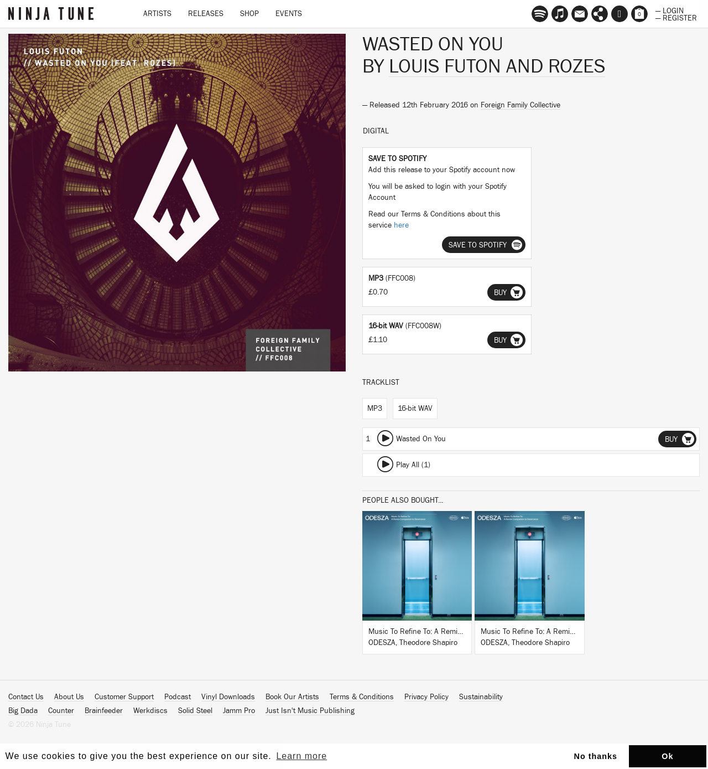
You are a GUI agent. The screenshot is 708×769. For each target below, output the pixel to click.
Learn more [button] (301, 756)
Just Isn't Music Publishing (310, 711)
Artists (157, 14)
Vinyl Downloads (228, 697)
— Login (669, 10)
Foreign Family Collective (520, 105)
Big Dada (23, 711)
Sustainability (481, 697)
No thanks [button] (596, 756)
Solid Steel (195, 711)
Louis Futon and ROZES (497, 66)
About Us (69, 697)
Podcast (177, 697)
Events (288, 14)
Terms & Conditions (362, 697)
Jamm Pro (239, 711)
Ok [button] (667, 756)
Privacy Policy (426, 697)
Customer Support (124, 697)
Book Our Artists (292, 697)
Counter (61, 711)
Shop (249, 14)
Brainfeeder (104, 711)
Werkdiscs (150, 711)
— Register (676, 17)
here (401, 225)
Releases (205, 14)
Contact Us (26, 697)
